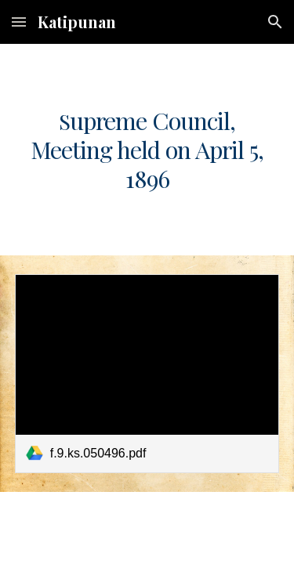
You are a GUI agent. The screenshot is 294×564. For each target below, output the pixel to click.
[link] (147, 373)
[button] (19, 21)
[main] (147, 150)
